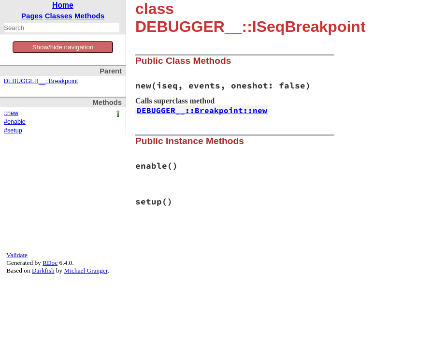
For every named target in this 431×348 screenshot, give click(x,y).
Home (62, 5)
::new (11, 113)
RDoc (50, 262)
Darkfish (43, 270)
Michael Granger (86, 270)
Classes (58, 16)
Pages (32, 16)
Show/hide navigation (63, 47)
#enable (15, 121)
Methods (89, 16)
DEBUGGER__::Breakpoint (41, 81)
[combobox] (61, 27)
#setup (13, 130)
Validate (17, 255)
